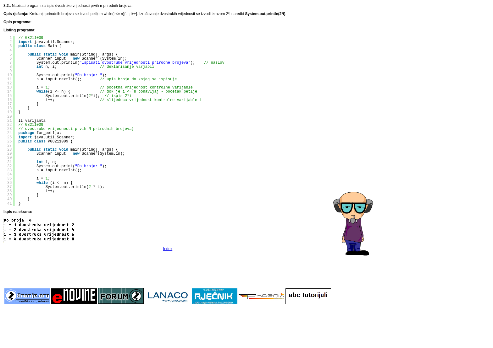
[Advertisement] (167, 269)
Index (167, 249)
